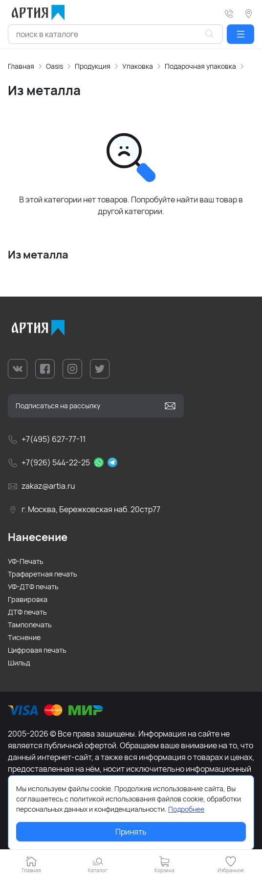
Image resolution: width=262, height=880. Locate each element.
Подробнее (186, 809)
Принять (131, 831)
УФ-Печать (26, 561)
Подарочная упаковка (200, 66)
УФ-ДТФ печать (33, 586)
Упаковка (137, 66)
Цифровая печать (37, 650)
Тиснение (24, 637)
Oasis (54, 66)
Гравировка (27, 599)
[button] (240, 34)
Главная (21, 66)
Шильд (19, 662)
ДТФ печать (27, 612)
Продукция (92, 66)
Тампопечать (30, 624)
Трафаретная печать (42, 574)
